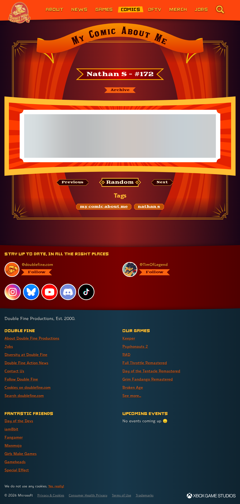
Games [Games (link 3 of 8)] (104, 9)
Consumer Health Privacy (91, 495)
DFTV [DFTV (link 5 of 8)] (154, 9)
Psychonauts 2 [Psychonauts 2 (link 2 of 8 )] (136, 346)
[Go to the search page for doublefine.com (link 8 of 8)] (220, 9)
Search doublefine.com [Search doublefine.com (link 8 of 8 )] (25, 395)
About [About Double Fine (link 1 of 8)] (54, 9)
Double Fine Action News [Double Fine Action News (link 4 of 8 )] (27, 362)
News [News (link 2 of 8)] (79, 9)
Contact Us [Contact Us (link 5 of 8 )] (14, 370)
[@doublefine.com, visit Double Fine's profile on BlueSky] (58, 269)
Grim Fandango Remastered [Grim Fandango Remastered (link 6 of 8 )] (148, 379)
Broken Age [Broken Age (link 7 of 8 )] (133, 387)
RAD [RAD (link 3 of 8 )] (126, 354)
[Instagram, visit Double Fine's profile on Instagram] (12, 291)
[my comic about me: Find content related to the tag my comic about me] (103, 207)
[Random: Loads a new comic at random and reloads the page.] (120, 182)
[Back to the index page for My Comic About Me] (120, 44)
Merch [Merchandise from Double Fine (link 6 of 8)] (178, 9)
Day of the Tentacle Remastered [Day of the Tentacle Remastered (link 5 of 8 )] (152, 370)
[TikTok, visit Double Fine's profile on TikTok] (86, 291)
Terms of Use (127, 495)
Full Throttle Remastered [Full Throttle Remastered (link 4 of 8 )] (145, 362)
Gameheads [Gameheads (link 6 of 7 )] (15, 461)
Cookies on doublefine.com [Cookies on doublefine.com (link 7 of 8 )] (29, 387)
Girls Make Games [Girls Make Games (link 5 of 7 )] (21, 453)
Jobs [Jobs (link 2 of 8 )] (8, 346)
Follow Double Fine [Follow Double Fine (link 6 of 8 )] (22, 379)
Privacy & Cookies (52, 495)
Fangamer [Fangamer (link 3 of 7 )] (13, 437)
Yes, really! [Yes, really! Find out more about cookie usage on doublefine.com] (56, 486)
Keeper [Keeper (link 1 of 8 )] (128, 338)
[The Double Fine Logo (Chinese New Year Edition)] (19, 12)
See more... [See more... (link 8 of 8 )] (132, 395)
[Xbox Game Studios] (211, 495)
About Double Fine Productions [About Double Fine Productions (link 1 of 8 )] (33, 338)
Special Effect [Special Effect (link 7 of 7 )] (17, 469)
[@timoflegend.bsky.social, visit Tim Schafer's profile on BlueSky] (176, 269)
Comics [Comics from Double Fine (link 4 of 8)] (130, 9)
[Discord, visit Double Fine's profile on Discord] (68, 291)
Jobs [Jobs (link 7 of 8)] (201, 9)
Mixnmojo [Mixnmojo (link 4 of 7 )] (13, 445)
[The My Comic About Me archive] (120, 90)
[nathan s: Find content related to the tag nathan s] (149, 207)
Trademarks (151, 495)
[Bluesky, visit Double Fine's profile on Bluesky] (31, 291)
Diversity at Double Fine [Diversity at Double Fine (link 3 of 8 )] (27, 354)
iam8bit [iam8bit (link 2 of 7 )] (11, 429)
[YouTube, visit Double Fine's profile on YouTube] (49, 291)
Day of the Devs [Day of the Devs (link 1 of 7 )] (19, 420)
